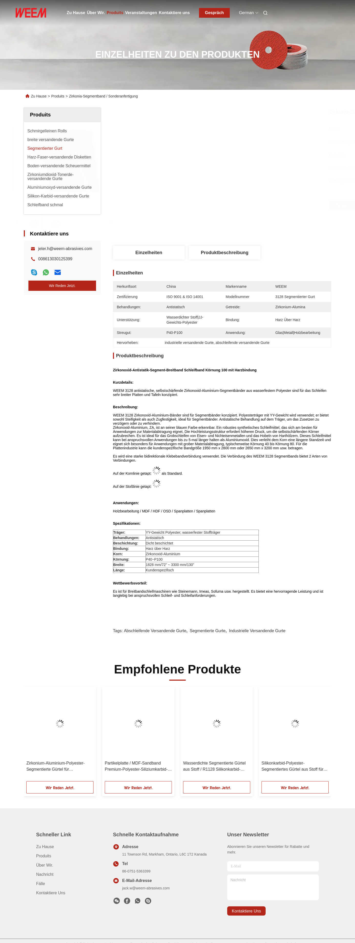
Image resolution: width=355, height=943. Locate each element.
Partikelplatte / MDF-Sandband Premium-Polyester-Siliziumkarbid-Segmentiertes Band (136, 766)
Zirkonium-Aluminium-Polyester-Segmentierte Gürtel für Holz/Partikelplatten (55, 766)
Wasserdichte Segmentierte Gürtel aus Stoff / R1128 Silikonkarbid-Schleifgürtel (214, 766)
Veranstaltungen (141, 13)
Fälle (40, 883)
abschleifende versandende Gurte (155, 631)
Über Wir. (96, 13)
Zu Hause (76, 13)
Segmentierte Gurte (208, 631)
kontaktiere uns (246, 911)
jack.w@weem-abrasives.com (146, 888)
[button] (35, 736)
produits (43, 856)
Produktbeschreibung (224, 252)
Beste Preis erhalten (253, 205)
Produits (115, 13)
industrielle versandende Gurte (257, 631)
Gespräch (214, 13)
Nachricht (45, 874)
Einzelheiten (148, 252)
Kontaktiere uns (174, 13)
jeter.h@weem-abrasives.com (65, 248)
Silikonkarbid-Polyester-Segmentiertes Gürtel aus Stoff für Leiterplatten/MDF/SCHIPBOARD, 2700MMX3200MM (292, 766)
